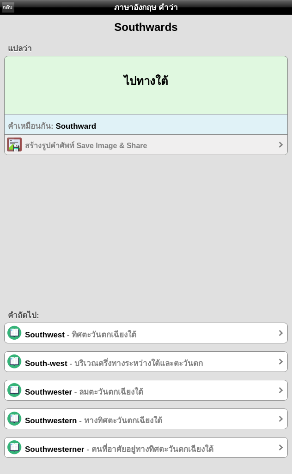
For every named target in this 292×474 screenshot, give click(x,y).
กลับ (7, 7)
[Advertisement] (146, 235)
